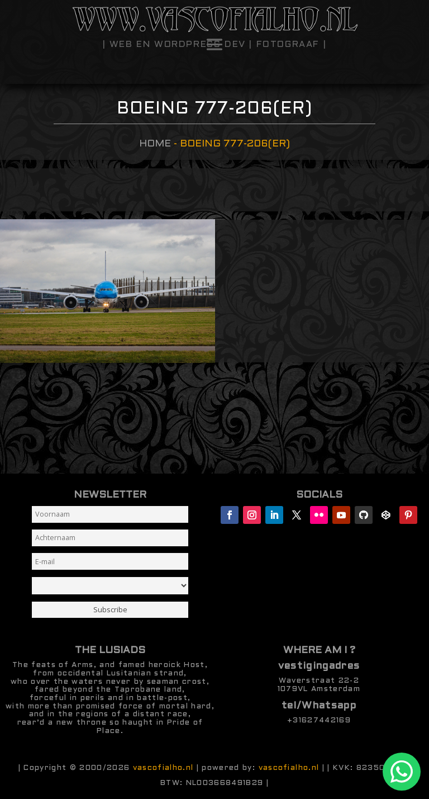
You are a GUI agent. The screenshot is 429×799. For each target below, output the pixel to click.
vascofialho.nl (163, 768)
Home (155, 144)
